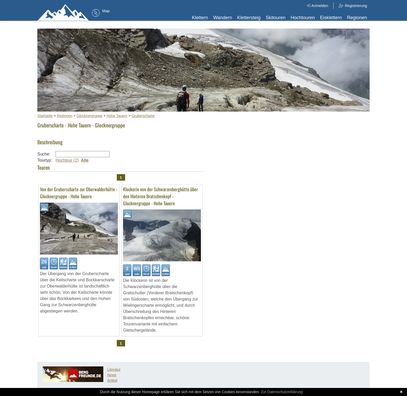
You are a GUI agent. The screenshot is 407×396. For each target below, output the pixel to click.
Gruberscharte (143, 116)
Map (106, 11)
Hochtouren (303, 17)
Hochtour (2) (67, 160)
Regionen (357, 17)
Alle (85, 160)
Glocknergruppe (90, 116)
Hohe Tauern (117, 116)
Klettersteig (249, 17)
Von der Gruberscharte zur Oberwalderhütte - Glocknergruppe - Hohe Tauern (78, 193)
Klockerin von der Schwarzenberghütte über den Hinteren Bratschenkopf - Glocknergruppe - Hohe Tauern (160, 196)
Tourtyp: (44, 160)
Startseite (45, 116)
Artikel (112, 380)
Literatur (113, 369)
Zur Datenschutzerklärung (282, 392)
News (111, 375)
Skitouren (276, 17)
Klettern (200, 17)
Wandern (222, 17)
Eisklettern (331, 17)
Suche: (43, 154)
